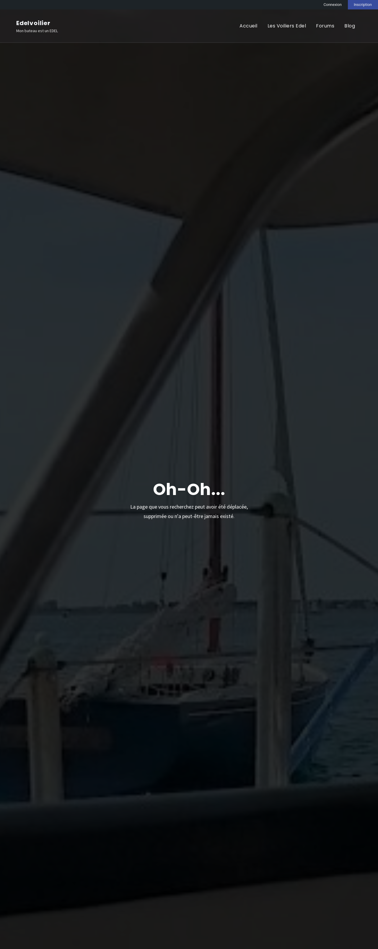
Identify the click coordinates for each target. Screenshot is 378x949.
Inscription (363, 4)
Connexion (333, 4)
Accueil (248, 25)
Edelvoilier (33, 23)
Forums (325, 25)
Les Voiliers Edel (287, 25)
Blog (349, 25)
